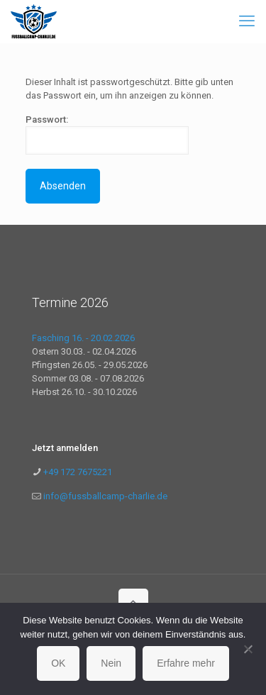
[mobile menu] (247, 21)
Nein (111, 663)
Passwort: (107, 134)
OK (58, 663)
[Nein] (248, 649)
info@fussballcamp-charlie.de (105, 496)
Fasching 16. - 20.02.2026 (83, 338)
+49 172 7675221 (76, 472)
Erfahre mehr (186, 663)
